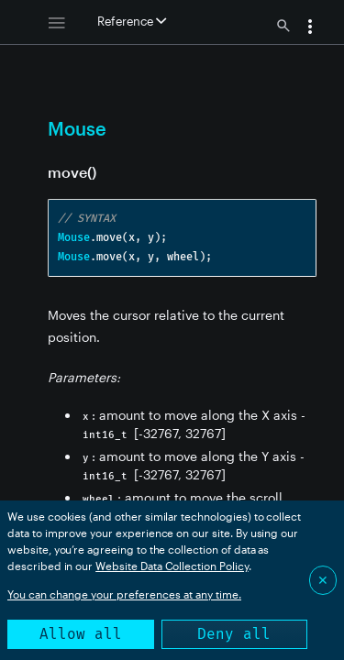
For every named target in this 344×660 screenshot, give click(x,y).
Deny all (234, 634)
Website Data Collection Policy (172, 565)
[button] (310, 28)
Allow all (80, 634)
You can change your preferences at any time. (124, 594)
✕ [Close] (322, 579)
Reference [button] (131, 21)
